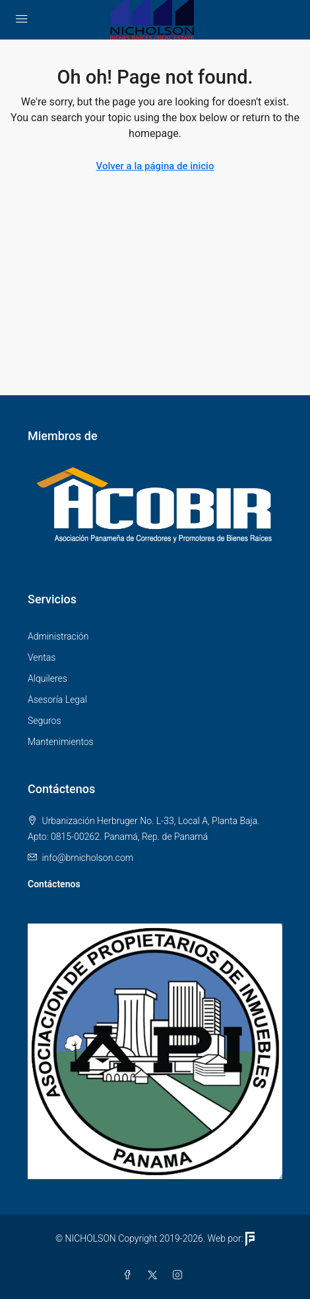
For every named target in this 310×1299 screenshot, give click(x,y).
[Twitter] (155, 1275)
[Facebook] (130, 1275)
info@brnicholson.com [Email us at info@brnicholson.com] (87, 857)
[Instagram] (180, 1275)
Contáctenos (54, 884)
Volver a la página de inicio (155, 166)
